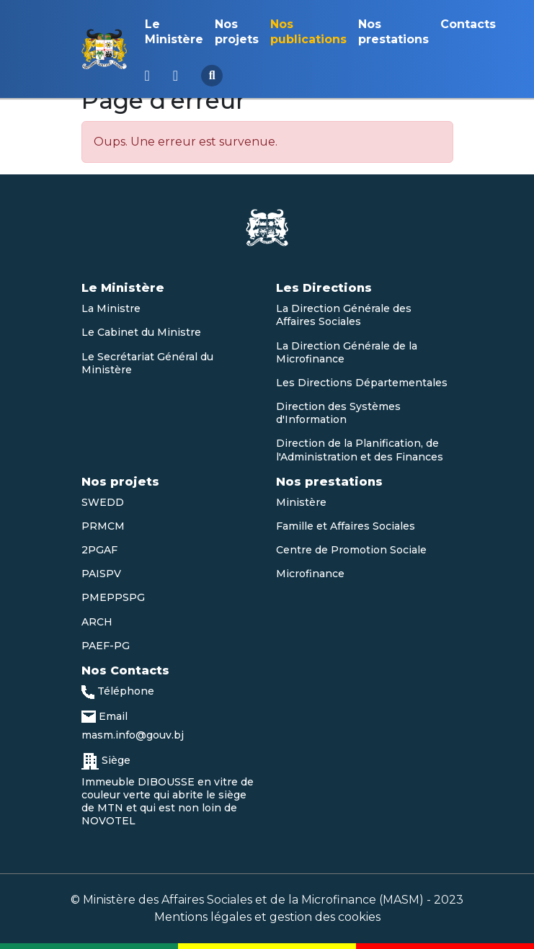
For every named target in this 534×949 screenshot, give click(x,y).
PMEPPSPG (113, 597)
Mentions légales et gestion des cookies (267, 917)
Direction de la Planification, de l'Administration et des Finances (359, 450)
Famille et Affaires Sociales (345, 526)
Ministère (301, 502)
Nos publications (308, 31)
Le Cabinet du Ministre (141, 332)
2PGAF (99, 549)
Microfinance (310, 573)
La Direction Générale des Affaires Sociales (343, 315)
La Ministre (111, 308)
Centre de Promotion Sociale (351, 549)
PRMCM (103, 526)
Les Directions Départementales (362, 382)
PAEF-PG (105, 645)
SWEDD (102, 502)
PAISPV (101, 573)
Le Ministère (174, 31)
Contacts (468, 24)
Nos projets (237, 31)
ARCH (96, 621)
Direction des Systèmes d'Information (338, 413)
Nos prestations (393, 31)
